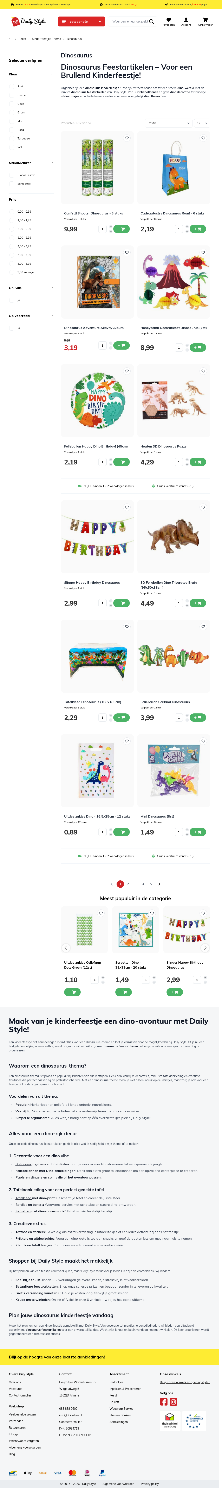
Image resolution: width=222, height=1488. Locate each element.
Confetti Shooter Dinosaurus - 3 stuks (93, 213)
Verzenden (16, 1421)
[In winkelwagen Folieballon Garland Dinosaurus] (198, 717)
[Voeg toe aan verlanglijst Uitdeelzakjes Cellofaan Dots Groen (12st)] (101, 913)
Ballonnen (23, 1164)
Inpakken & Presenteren (125, 1389)
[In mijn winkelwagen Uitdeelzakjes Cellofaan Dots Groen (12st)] (72, 992)
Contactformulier (20, 1395)
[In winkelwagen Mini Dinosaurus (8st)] (198, 832)
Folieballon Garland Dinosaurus (165, 702)
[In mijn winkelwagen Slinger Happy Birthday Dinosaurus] (174, 992)
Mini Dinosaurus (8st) (157, 816)
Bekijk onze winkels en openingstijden (185, 1382)
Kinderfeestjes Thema (46, 39)
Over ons (15, 1382)
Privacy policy (150, 1484)
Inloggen (14, 1434)
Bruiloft (114, 1402)
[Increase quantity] (110, 226)
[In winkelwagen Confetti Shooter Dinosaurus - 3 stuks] (121, 229)
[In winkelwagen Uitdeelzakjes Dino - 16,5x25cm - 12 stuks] (121, 832)
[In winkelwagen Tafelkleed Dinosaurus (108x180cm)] (121, 717)
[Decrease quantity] (110, 231)
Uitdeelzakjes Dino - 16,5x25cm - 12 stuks (97, 816)
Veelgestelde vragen (22, 1414)
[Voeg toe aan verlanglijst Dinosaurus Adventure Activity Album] (127, 252)
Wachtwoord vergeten (24, 1441)
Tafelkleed (23, 1198)
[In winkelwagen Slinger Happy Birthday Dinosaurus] (121, 603)
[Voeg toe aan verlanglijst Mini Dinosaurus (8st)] (203, 741)
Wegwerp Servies (121, 1409)
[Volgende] (159, 884)
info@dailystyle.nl (70, 1415)
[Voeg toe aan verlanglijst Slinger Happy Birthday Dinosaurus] (127, 507)
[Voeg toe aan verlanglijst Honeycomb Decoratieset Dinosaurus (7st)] (203, 252)
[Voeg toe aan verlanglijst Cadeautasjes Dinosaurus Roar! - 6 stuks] (203, 138)
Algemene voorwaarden (25, 1447)
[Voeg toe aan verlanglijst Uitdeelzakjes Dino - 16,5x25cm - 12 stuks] (127, 741)
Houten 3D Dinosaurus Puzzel (164, 446)
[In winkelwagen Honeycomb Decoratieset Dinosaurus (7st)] (198, 347)
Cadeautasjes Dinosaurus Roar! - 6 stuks (172, 213)
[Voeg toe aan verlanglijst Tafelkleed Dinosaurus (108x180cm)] (127, 626)
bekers (38, 1204)
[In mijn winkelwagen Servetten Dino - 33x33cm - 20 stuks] (123, 992)
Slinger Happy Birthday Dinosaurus (92, 582)
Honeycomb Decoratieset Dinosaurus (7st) (174, 328)
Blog (12, 1454)
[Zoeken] (151, 21)
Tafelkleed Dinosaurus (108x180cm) (92, 702)
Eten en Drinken (120, 1415)
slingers (37, 1177)
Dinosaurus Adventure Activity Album (94, 328)
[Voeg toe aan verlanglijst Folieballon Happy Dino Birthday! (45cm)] (127, 371)
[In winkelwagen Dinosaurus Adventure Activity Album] (121, 345)
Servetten (23, 1211)
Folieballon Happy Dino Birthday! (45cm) (96, 446)
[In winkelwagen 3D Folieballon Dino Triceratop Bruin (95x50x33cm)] (198, 603)
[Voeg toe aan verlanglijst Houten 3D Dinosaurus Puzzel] (203, 371)
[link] (112, 884)
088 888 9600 (68, 1409)
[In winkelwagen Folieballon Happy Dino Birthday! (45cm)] (121, 462)
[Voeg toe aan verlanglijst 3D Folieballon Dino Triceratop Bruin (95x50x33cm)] (203, 507)
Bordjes (21, 1204)
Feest (22, 39)
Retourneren (17, 1428)
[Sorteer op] (168, 123)
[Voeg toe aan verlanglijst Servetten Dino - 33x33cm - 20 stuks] (152, 913)
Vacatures (15, 1389)
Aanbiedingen (119, 1422)
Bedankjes (116, 1382)
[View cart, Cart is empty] (205, 21)
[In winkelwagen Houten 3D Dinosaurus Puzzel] (198, 462)
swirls (53, 1177)
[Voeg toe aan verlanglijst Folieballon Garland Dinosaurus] (203, 626)
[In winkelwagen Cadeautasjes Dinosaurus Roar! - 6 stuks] (198, 229)
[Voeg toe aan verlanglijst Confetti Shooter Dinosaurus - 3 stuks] (127, 138)
